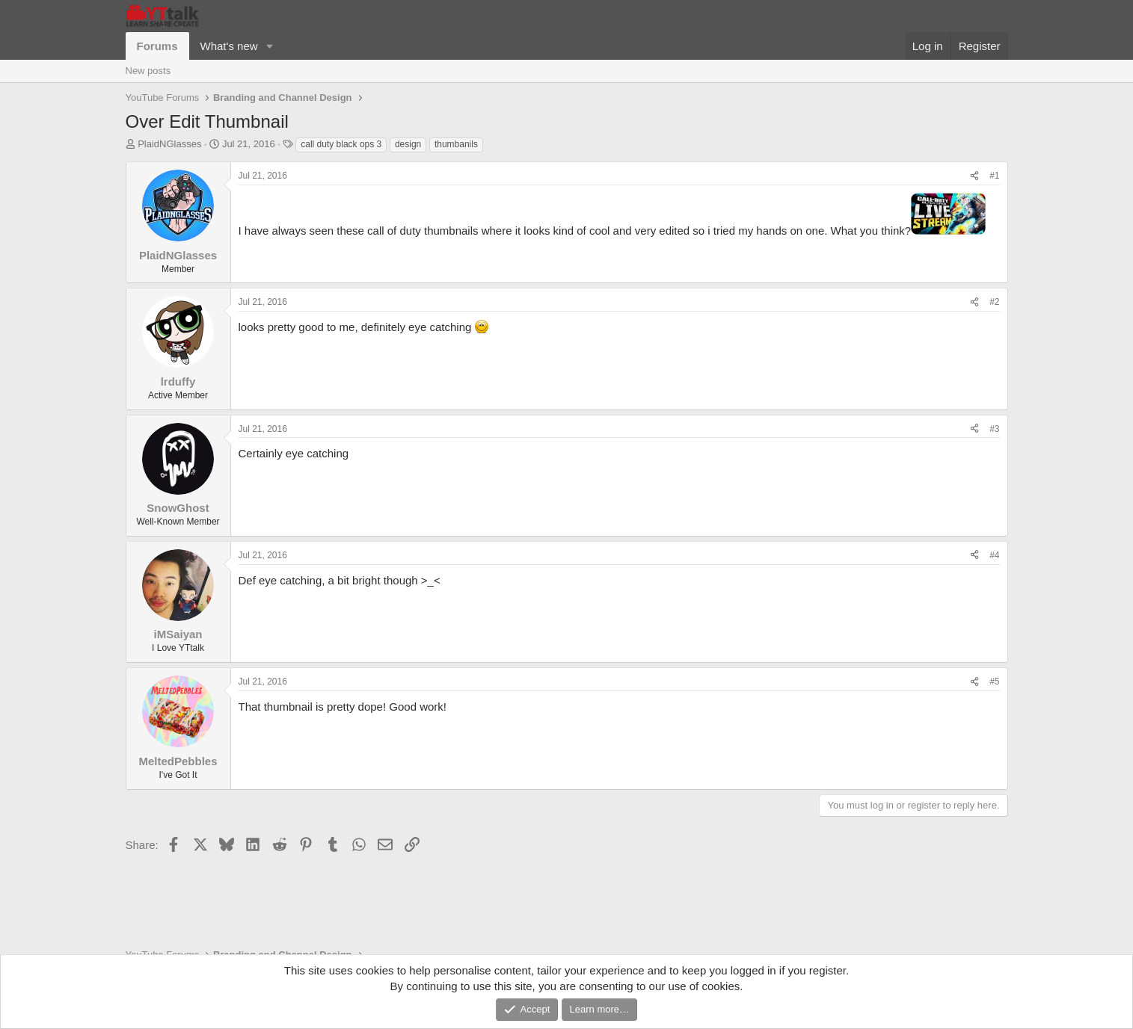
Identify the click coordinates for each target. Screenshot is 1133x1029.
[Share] (974, 176)
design (408, 144)
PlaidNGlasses (169, 143)
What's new (229, 46)
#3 (994, 429)
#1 (994, 175)
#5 (994, 681)
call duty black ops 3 (341, 144)
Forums (157, 46)
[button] (269, 46)
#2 (994, 302)
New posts (148, 70)
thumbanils (456, 144)
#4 (994, 555)
